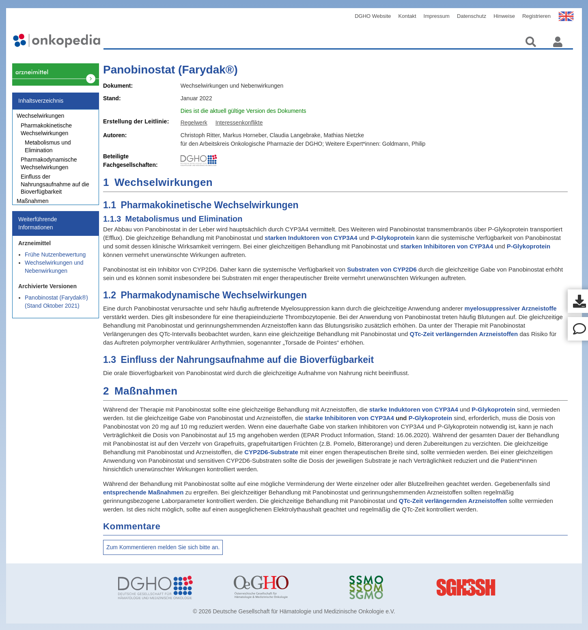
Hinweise (504, 16)
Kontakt (407, 16)
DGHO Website (373, 16)
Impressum (437, 16)
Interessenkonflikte (239, 122)
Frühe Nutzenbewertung (55, 259)
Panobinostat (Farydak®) (170, 69)
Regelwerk (194, 122)
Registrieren (536, 16)
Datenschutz (471, 16)
